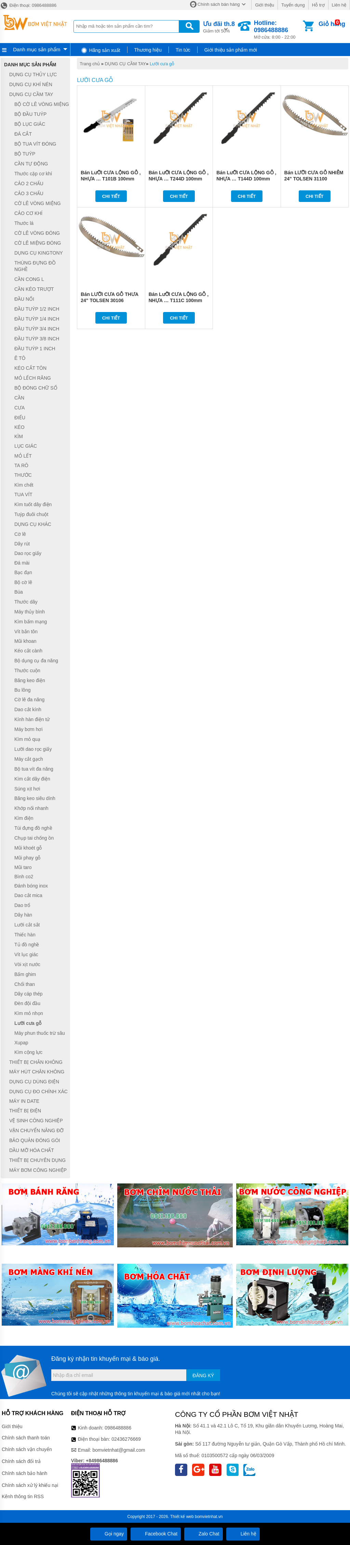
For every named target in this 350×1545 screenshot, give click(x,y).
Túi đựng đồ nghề (33, 828)
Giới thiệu (264, 5)
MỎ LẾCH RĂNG (32, 378)
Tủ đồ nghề (26, 944)
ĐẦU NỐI (24, 299)
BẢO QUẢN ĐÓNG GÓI (34, 1140)
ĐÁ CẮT (23, 134)
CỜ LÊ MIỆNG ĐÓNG (37, 243)
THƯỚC (23, 475)
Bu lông (22, 690)
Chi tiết (111, 196)
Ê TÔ (19, 358)
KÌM (18, 436)
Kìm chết (23, 485)
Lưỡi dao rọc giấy (33, 749)
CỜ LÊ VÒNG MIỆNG (37, 203)
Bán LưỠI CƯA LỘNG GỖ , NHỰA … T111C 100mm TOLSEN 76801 (178, 300)
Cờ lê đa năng (29, 699)
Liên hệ (339, 5)
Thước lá (23, 223)
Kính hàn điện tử (32, 719)
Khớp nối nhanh (31, 808)
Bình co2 (23, 876)
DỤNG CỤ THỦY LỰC (33, 74)
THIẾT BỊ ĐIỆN (25, 1110)
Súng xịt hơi (27, 788)
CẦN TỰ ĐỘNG (31, 163)
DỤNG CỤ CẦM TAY (125, 63)
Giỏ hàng (332, 24)
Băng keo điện (29, 680)
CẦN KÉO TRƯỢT (34, 289)
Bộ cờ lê (23, 582)
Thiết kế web (182, 1516)
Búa (18, 592)
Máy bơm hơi (28, 729)
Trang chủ (90, 63)
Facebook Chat (155, 1533)
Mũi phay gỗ (27, 857)
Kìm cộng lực (28, 1052)
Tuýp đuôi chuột (31, 514)
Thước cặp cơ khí (33, 173)
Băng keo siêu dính (34, 798)
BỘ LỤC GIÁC (29, 124)
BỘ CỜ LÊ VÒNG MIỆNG (41, 104)
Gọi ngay (109, 1533)
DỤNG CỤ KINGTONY (38, 253)
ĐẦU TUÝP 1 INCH (34, 348)
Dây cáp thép (28, 994)
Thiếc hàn (25, 934)
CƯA (19, 407)
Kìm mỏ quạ (27, 739)
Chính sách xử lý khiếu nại (30, 1485)
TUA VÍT (23, 495)
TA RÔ (21, 465)
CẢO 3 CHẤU (28, 193)
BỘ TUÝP (24, 154)
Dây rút (22, 543)
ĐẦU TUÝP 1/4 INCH (36, 319)
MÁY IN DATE (24, 1101)
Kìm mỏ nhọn (28, 1013)
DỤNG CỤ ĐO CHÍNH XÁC (38, 1091)
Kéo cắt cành (28, 650)
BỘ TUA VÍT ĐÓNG (35, 144)
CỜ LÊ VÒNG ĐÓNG (37, 233)
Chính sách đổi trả (21, 1461)
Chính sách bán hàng (218, 4)
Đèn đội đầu (27, 1003)
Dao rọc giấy (27, 553)
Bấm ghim (25, 974)
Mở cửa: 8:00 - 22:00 (277, 29)
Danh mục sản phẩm (36, 49)
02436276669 (126, 1439)
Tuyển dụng (293, 5)
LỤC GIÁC (25, 446)
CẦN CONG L (29, 279)
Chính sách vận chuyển (27, 1449)
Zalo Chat (203, 1533)
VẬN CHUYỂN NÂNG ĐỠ (36, 1130)
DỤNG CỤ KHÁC (32, 524)
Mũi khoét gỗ (28, 848)
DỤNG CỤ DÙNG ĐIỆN (34, 1081)
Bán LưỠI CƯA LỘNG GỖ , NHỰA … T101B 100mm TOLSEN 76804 (110, 179)
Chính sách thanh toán (26, 1437)
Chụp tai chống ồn (34, 838)
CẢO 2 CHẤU (28, 183)
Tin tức (183, 50)
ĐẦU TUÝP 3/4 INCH (36, 328)
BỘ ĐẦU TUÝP (30, 114)
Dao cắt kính (27, 709)
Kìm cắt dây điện (32, 779)
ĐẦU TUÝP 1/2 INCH (36, 309)
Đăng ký (203, 1375)
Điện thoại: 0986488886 (28, 5)
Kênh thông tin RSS (23, 1496)
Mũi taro (23, 867)
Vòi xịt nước (27, 964)
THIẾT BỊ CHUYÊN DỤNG (37, 1160)
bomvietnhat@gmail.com (118, 1450)
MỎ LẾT (23, 456)
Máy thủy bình (29, 611)
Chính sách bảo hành (24, 1473)
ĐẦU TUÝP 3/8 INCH (36, 338)
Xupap (21, 1042)
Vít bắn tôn (26, 631)
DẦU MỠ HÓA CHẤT (31, 1150)
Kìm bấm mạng (30, 621)
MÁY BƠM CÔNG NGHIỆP (38, 1170)
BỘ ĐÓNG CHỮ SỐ (35, 388)
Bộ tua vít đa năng (33, 769)
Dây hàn (23, 915)
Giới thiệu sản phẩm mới (230, 50)
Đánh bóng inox (31, 886)
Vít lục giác (26, 954)
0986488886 (118, 1428)
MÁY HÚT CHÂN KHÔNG (36, 1072)
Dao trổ (22, 905)
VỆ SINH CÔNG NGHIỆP (36, 1120)
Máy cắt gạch (28, 759)
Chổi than (24, 984)
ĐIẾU (19, 417)
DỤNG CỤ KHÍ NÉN (30, 84)
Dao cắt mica (28, 895)
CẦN (19, 398)
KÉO (19, 427)
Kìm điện (23, 818)
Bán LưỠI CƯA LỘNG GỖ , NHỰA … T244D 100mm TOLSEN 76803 (178, 179)
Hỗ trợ (318, 5)
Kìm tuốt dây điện (33, 504)
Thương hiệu (148, 50)
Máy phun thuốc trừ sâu (39, 1033)
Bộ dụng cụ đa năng (36, 660)
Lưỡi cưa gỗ (162, 63)
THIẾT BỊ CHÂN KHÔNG (36, 1062)
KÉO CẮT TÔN (30, 368)
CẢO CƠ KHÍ (28, 213)
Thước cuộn (27, 670)
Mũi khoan (25, 641)
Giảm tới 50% (219, 26)
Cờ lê (20, 534)
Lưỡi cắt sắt (27, 924)
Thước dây (26, 602)
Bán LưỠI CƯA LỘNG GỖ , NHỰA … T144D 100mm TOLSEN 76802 (246, 179)
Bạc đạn (23, 572)
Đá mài (21, 563)
